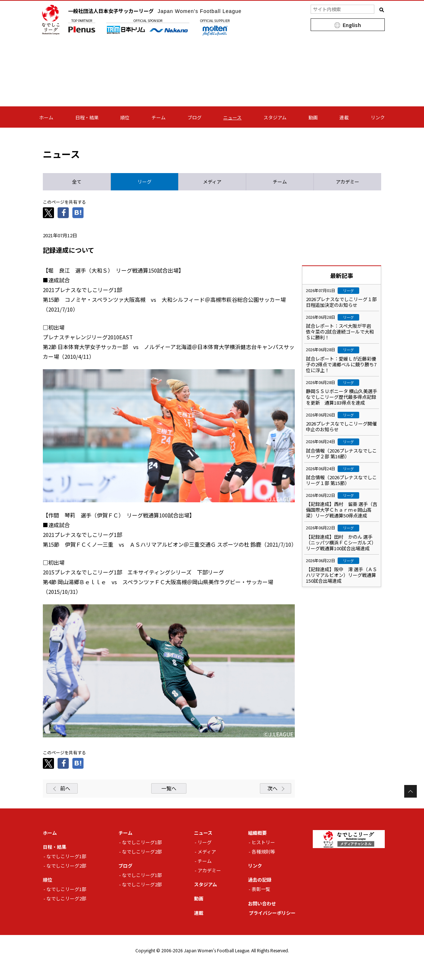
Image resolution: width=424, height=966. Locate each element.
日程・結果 (87, 117)
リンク (378, 117)
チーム (159, 117)
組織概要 (257, 832)
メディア (207, 851)
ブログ (195, 117)
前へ (65, 788)
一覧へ (168, 788)
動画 (313, 117)
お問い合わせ (262, 903)
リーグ (205, 842)
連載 (344, 117)
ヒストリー (263, 842)
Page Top (410, 791)
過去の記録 (259, 879)
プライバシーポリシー (272, 912)
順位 (125, 117)
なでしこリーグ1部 (66, 856)
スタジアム (275, 117)
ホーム (46, 117)
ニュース (232, 117)
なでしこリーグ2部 (66, 865)
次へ (272, 788)
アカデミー (209, 870)
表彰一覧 (261, 889)
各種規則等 (263, 851)
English (352, 24)
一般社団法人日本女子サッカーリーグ (155, 10)
